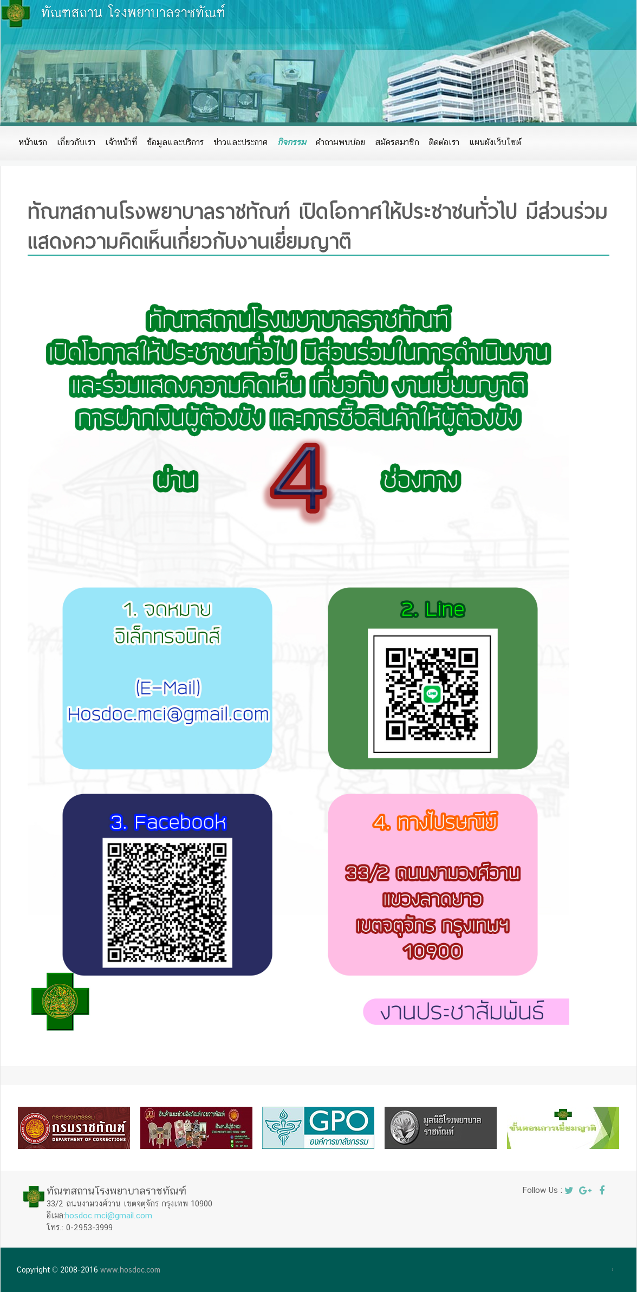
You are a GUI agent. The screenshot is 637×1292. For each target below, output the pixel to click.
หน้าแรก (32, 142)
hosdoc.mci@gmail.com (108, 1215)
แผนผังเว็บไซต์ (495, 142)
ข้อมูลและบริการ (175, 142)
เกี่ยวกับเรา (76, 142)
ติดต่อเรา (444, 142)
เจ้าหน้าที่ (121, 142)
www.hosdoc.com (130, 1269)
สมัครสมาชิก (397, 142)
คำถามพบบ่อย (340, 142)
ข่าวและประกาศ (240, 142)
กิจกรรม (291, 142)
